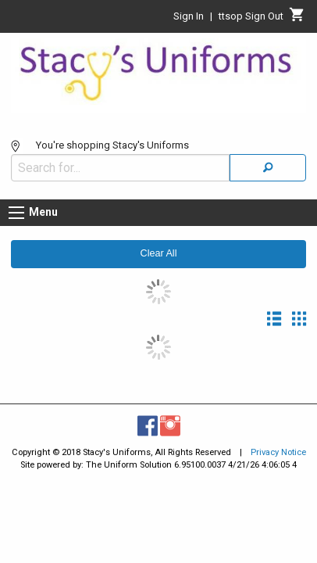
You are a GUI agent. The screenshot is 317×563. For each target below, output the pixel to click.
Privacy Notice (278, 444)
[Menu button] (16, 205)
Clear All (159, 245)
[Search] (268, 160)
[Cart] (297, 19)
